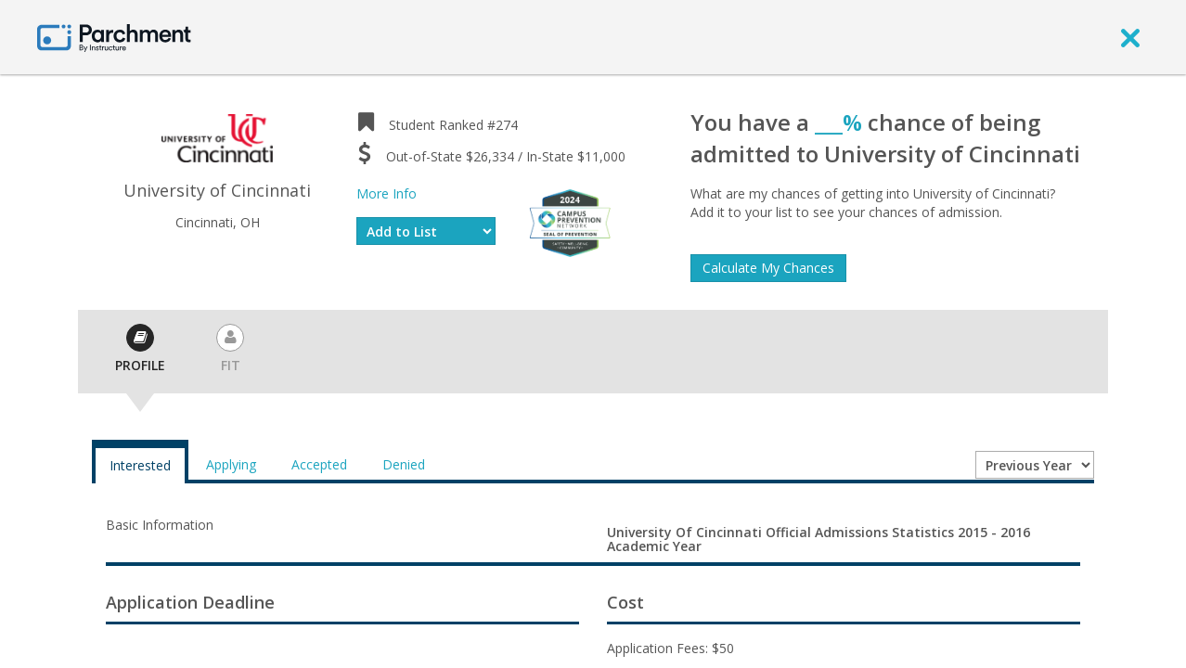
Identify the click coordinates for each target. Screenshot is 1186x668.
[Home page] (114, 36)
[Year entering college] (1034, 465)
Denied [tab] (403, 464)
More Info (386, 193)
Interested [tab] (140, 465)
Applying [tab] (231, 464)
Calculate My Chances (768, 267)
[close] (1130, 37)
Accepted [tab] (319, 464)
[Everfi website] (569, 221)
